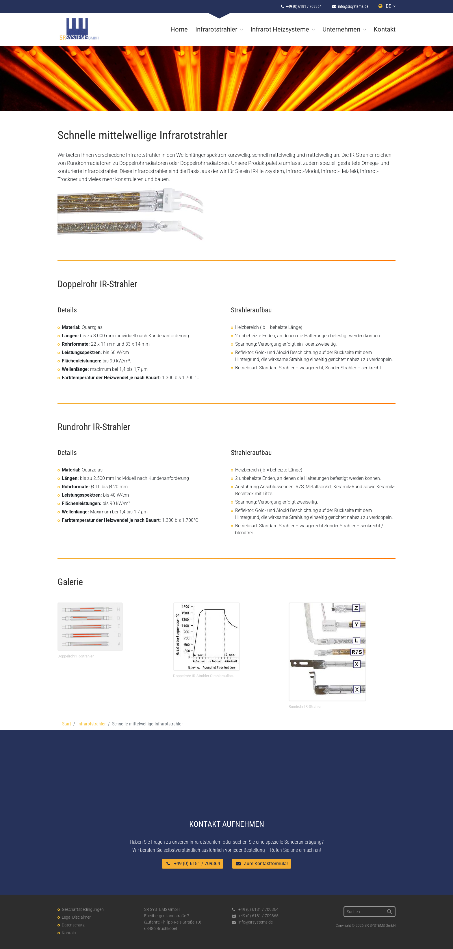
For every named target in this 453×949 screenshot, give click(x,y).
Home (179, 29)
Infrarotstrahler (216, 29)
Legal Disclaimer (76, 917)
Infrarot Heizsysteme (279, 29)
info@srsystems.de (353, 6)
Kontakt (385, 29)
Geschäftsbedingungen (83, 909)
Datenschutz (73, 925)
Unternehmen (341, 29)
